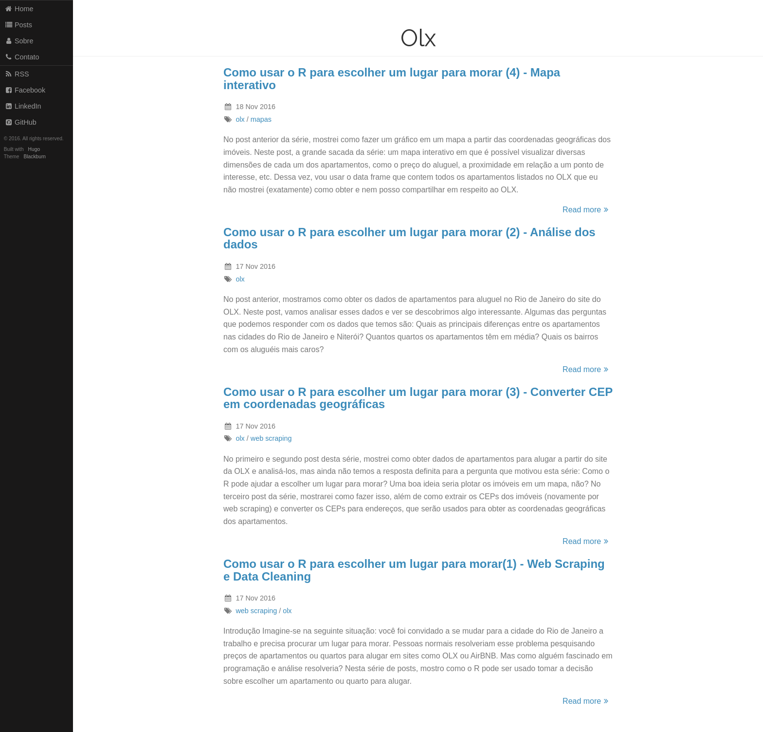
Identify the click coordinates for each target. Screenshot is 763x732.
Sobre (19, 41)
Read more (587, 210)
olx (240, 119)
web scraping (271, 438)
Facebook (25, 90)
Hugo (34, 149)
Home (19, 9)
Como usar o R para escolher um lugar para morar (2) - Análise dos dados (409, 238)
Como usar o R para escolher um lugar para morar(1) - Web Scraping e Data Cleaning (414, 570)
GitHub (20, 122)
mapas (261, 119)
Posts (18, 25)
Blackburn (35, 156)
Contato (21, 57)
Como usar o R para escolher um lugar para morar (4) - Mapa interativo (391, 79)
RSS (16, 74)
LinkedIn (22, 106)
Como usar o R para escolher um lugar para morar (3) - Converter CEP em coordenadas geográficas (418, 398)
